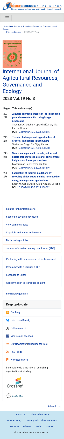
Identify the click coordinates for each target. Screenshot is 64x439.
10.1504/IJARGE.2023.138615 (33, 131)
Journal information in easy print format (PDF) (30, 248)
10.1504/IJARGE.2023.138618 (33, 148)
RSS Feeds (14, 351)
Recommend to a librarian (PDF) (23, 267)
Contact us (20, 414)
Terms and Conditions (20, 426)
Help (38, 426)
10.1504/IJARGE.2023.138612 (33, 187)
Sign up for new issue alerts (20, 208)
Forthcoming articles (17, 240)
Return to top (54, 406)
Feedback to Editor (16, 275)
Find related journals (17, 293)
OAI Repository (14, 420)
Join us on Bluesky (18, 320)
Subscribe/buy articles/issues (22, 216)
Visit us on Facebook (19, 336)
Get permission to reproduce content (25, 282)
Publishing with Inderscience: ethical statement (31, 259)
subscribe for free (37, 344)
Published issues (13, 32)
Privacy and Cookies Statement (42, 420)
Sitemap (50, 426)
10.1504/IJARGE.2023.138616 (33, 167)
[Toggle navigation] (7, 18)
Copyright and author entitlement (23, 232)
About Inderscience (40, 414)
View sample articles (17, 224)
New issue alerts (17, 359)
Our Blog (13, 312)
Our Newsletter (16, 344)
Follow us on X (16, 328)
